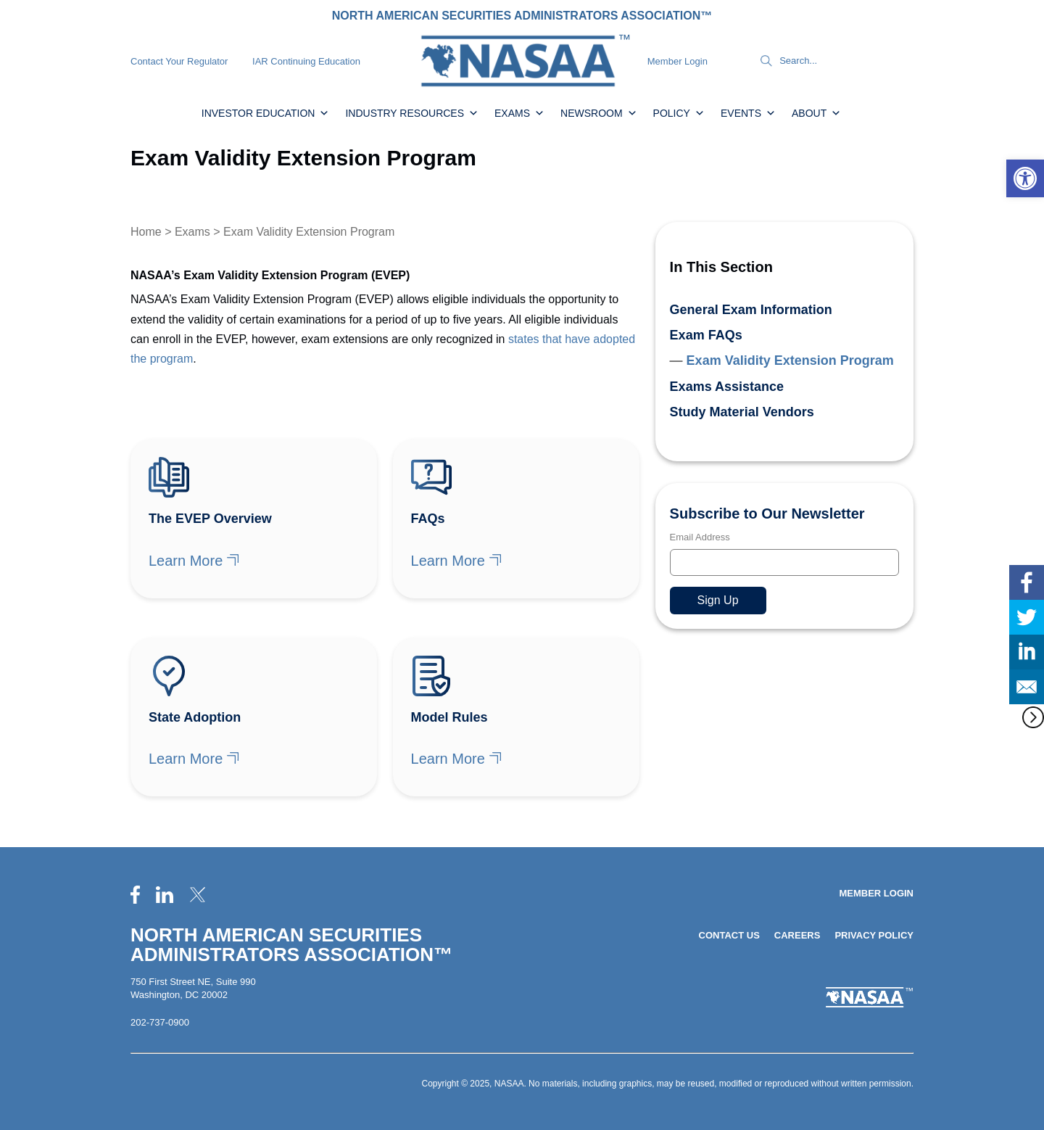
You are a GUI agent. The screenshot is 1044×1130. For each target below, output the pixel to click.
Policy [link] (679, 113)
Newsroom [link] (598, 113)
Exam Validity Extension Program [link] (790, 360)
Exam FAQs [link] (706, 335)
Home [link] (146, 232)
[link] (1025, 178)
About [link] (816, 113)
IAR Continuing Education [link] (306, 61)
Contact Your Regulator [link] (179, 61)
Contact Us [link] (729, 935)
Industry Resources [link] (411, 113)
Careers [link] (797, 935)
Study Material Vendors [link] (742, 412)
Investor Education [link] (266, 113)
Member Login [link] (677, 61)
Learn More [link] (186, 561)
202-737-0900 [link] (159, 1022)
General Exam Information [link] (751, 309)
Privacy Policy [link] (874, 935)
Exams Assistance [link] (727, 386)
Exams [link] (519, 113)
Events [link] (748, 113)
